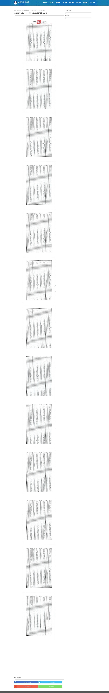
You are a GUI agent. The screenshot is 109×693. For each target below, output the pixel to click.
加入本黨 (64, 2)
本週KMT (19, 10)
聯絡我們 (85, 2)
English (92, 2)
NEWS (52, 2)
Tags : (15, 677)
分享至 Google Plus (22, 686)
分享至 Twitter (46, 682)
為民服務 (58, 2)
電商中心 (78, 2)
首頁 (15, 10)
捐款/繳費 (71, 2)
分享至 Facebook (22, 682)
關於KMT (45, 2)
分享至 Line (46, 686)
